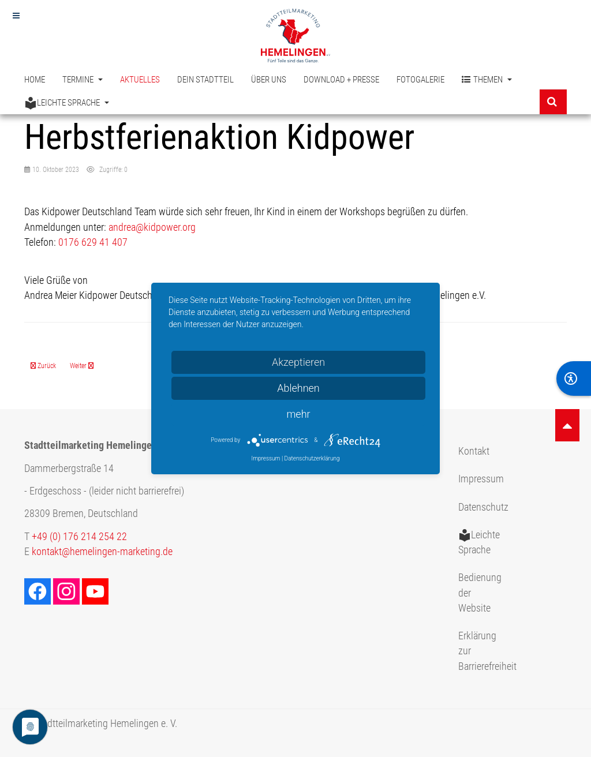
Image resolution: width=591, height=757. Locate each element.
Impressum (481, 479)
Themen (487, 80)
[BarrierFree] (573, 378)
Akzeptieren (298, 362)
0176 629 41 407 (93, 242)
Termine (82, 79)
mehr (298, 414)
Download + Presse (341, 79)
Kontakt (473, 451)
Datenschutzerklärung (312, 458)
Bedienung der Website (480, 593)
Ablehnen (298, 388)
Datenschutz (483, 507)
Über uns (268, 79)
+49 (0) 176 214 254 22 (79, 536)
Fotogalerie (420, 79)
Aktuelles (140, 79)
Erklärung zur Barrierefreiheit (484, 651)
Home (34, 79)
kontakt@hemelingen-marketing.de (102, 551)
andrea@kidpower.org (152, 227)
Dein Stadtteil (205, 79)
